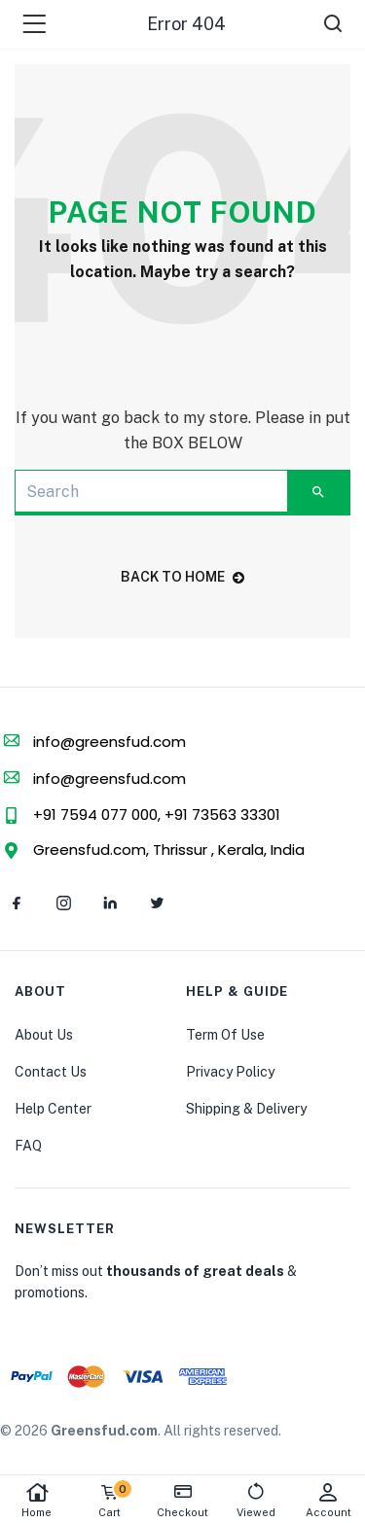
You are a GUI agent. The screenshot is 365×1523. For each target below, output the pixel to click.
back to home (182, 576)
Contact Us (51, 1072)
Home (36, 1500)
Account (328, 1500)
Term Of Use (225, 1035)
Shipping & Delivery (246, 1108)
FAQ (28, 1145)
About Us (44, 1035)
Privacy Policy (230, 1072)
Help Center (53, 1108)
